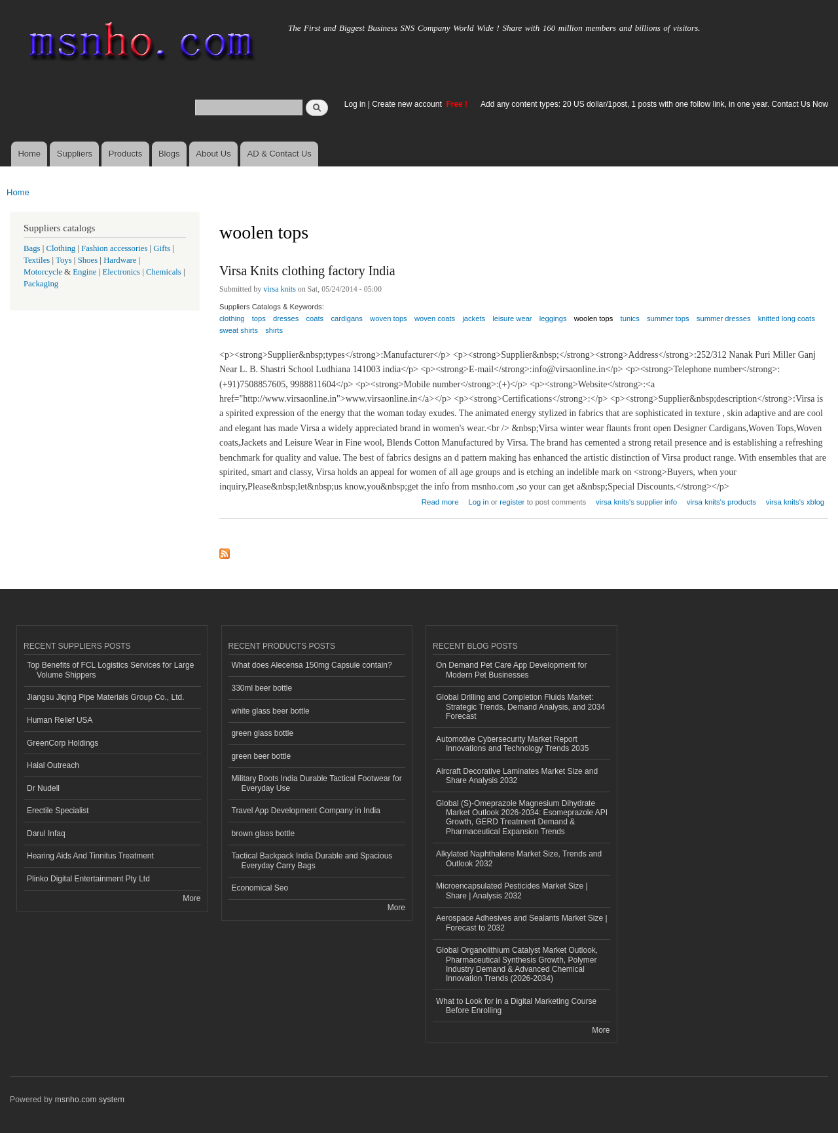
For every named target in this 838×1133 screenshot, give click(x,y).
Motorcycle (43, 272)
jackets (473, 318)
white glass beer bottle (271, 711)
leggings (553, 318)
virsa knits (279, 289)
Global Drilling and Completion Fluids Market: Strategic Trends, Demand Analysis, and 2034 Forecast (520, 707)
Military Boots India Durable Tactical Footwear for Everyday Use (317, 783)
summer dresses (724, 318)
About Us (213, 154)
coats (314, 318)
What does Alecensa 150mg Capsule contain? (312, 665)
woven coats (434, 318)
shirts (274, 330)
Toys (64, 260)
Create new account (408, 104)
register (512, 502)
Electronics (121, 272)
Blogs (169, 154)
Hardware (119, 260)
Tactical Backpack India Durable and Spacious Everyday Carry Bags (312, 860)
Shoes (88, 260)
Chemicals (164, 272)
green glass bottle (263, 733)
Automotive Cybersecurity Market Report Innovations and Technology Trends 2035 (512, 744)
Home (29, 154)
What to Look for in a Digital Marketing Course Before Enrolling (516, 1006)
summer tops (668, 318)
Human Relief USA (60, 720)
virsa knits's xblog (795, 502)
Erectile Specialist (58, 810)
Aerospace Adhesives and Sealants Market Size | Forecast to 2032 (522, 922)
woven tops (388, 318)
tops (259, 318)
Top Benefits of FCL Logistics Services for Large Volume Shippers (110, 670)
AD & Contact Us (279, 154)
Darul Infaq (46, 833)
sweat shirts (238, 330)
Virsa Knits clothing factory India (307, 270)
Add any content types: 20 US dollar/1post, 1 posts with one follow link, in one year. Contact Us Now (654, 104)
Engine (84, 272)
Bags (32, 248)
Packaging (41, 283)
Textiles (37, 260)
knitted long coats (786, 318)
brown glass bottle (263, 833)
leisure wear (512, 318)
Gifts (161, 248)
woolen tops (593, 318)
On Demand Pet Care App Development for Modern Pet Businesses (511, 670)
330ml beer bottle (262, 688)
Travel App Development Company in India (306, 810)
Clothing (61, 248)
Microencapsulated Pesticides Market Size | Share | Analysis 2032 (512, 890)
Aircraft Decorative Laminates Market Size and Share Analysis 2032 (517, 776)
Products (125, 154)
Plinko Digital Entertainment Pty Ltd (88, 878)
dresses (286, 318)
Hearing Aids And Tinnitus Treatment (90, 855)
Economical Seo (260, 888)
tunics (630, 318)
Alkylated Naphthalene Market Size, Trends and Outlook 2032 (519, 858)
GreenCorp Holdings (62, 743)
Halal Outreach (53, 765)
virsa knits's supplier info (636, 502)
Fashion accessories (114, 248)
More (191, 898)
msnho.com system (89, 1099)
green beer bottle (261, 756)
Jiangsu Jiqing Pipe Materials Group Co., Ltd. (105, 697)
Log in (355, 104)
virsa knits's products (721, 502)
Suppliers (74, 154)
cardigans (347, 318)
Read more (440, 500)
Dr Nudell (43, 788)
